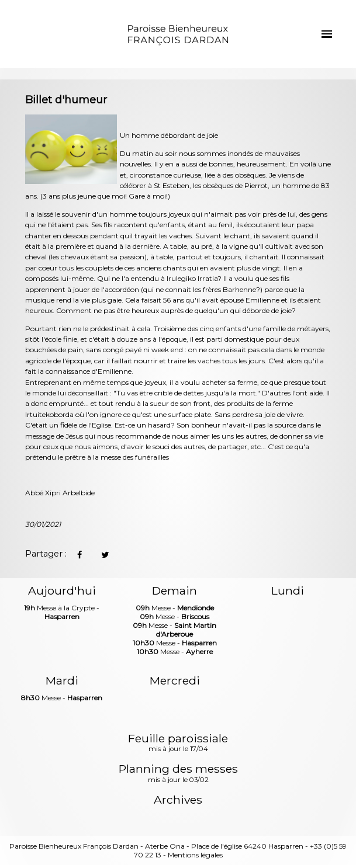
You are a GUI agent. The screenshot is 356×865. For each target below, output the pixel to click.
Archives (178, 799)
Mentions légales (195, 854)
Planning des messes (178, 774)
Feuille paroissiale (178, 743)
